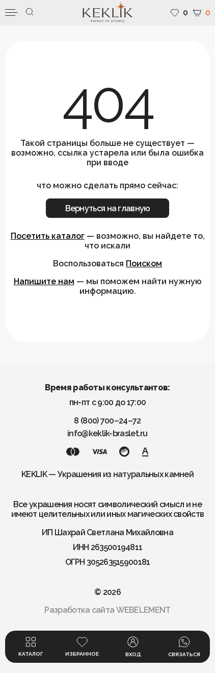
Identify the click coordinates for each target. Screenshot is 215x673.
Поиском (144, 263)
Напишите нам (44, 281)
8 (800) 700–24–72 (107, 421)
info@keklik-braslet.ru (107, 433)
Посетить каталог (48, 236)
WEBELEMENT (143, 610)
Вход (133, 646)
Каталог (30, 647)
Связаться (184, 646)
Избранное (82, 647)
